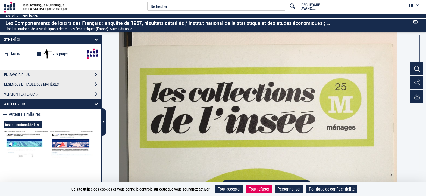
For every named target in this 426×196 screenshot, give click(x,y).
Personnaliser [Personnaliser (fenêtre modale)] (289, 189)
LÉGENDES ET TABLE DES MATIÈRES (52, 84)
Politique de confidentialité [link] (332, 189)
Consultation (29, 16)
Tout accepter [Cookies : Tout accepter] (229, 189)
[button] (416, 69)
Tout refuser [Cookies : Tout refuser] (259, 189)
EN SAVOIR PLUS (52, 74)
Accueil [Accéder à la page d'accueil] (10, 16)
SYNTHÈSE (52, 39)
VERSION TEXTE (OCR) (52, 94)
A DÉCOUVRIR (52, 104)
